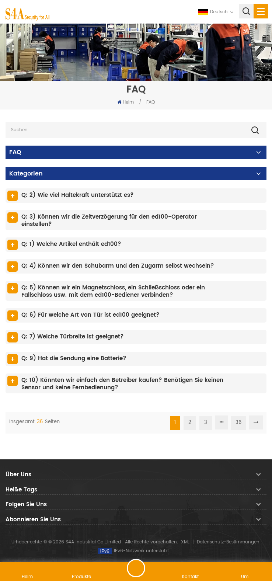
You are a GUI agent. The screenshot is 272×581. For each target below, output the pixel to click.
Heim (125, 102)
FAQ (150, 102)
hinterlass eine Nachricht (136, 568)
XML (185, 542)
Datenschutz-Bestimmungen (228, 542)
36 (238, 423)
